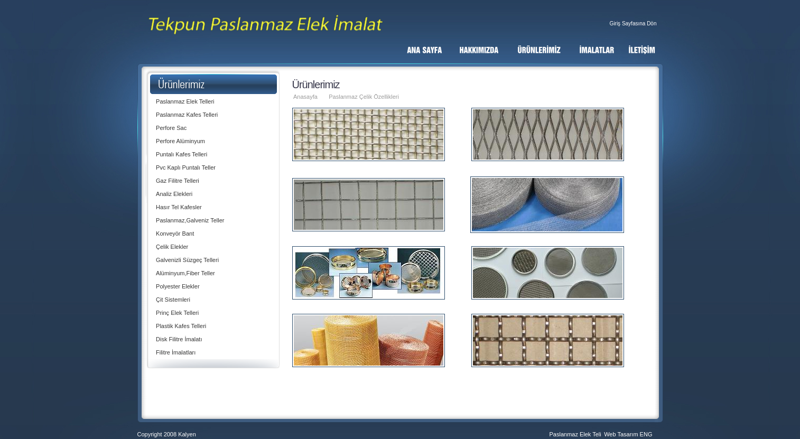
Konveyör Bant (175, 233)
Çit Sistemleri (173, 299)
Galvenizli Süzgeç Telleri (187, 260)
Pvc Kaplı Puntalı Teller (186, 167)
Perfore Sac (171, 128)
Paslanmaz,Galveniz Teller (190, 220)
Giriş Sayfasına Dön (633, 23)
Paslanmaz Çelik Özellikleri (364, 97)
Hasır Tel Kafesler (179, 207)
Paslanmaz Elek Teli (575, 434)
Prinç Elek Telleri (177, 313)
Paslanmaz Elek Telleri (185, 101)
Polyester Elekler (178, 286)
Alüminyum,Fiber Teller (185, 273)
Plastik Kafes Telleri (181, 326)
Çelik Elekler (172, 247)
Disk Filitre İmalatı (179, 339)
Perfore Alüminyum (180, 141)
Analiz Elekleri (174, 194)
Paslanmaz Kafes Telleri (187, 114)
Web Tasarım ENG (628, 434)
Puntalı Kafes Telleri (181, 154)
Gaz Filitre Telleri (177, 181)
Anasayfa (305, 97)
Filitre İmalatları (176, 352)
